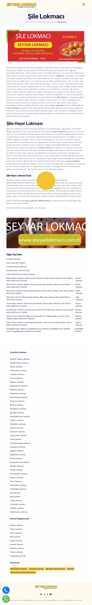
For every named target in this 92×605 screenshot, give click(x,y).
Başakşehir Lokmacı (18, 394)
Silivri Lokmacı (16, 481)
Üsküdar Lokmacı (17, 508)
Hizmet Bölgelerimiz (36, 22)
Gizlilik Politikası (28, 600)
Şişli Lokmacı (15, 497)
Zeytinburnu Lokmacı (19, 512)
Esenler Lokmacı (16, 428)
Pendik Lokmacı (16, 470)
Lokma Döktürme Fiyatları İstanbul (20, 274)
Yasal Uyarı (39, 600)
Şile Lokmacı (62, 22)
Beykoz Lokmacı (16, 405)
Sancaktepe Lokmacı (18, 474)
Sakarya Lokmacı (78, 317)
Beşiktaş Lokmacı (17, 401)
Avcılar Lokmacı (16, 378)
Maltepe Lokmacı (17, 466)
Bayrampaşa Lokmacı (19, 397)
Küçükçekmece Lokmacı (20, 462)
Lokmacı (70, 569)
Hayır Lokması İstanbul (15, 263)
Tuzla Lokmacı (16, 501)
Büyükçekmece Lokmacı (20, 416)
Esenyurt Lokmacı (17, 432)
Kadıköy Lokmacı (17, 451)
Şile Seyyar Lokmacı (19, 569)
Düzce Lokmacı (78, 304)
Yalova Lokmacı (78, 323)
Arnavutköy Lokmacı (18, 371)
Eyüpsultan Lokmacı (18, 436)
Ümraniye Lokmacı (17, 504)
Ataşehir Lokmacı (17, 374)
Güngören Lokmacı (17, 447)
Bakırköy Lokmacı (17, 390)
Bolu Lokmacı (79, 298)
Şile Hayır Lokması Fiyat (55, 569)
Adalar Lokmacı (16, 367)
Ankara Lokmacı (78, 279)
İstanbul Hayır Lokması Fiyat (18, 271)
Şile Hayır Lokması (36, 569)
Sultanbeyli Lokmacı (18, 485)
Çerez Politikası (15, 600)
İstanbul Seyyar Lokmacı (16, 267)
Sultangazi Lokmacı (18, 489)
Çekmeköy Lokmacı (18, 424)
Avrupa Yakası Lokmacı (19, 363)
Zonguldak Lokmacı (79, 330)
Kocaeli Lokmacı (78, 311)
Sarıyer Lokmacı (16, 478)
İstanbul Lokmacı (50, 22)
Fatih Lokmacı (16, 439)
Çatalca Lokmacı (17, 420)
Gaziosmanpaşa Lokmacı (20, 443)
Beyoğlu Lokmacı (17, 413)
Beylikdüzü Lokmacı (18, 409)
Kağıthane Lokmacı (18, 455)
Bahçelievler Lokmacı (19, 386)
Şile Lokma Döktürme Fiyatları (23, 572)
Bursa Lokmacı (79, 292)
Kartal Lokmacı (16, 459)
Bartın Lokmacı (79, 286)
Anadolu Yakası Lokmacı (20, 359)
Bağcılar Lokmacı (17, 382)
